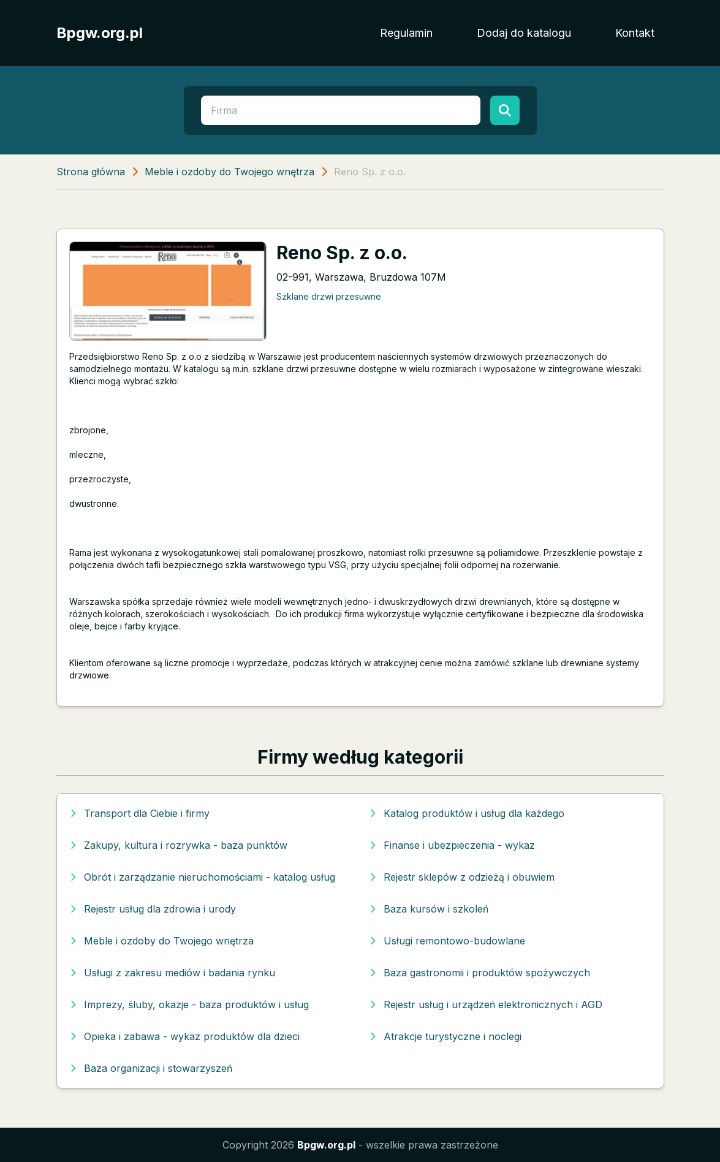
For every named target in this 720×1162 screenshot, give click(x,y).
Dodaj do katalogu (524, 32)
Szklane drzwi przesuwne (328, 296)
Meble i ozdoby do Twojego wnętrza (229, 171)
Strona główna (90, 171)
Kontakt (634, 32)
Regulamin (406, 32)
